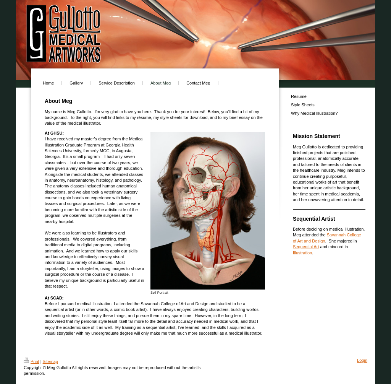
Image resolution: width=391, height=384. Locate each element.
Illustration (302, 253)
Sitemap (50, 361)
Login (362, 360)
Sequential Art (306, 246)
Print (31, 361)
